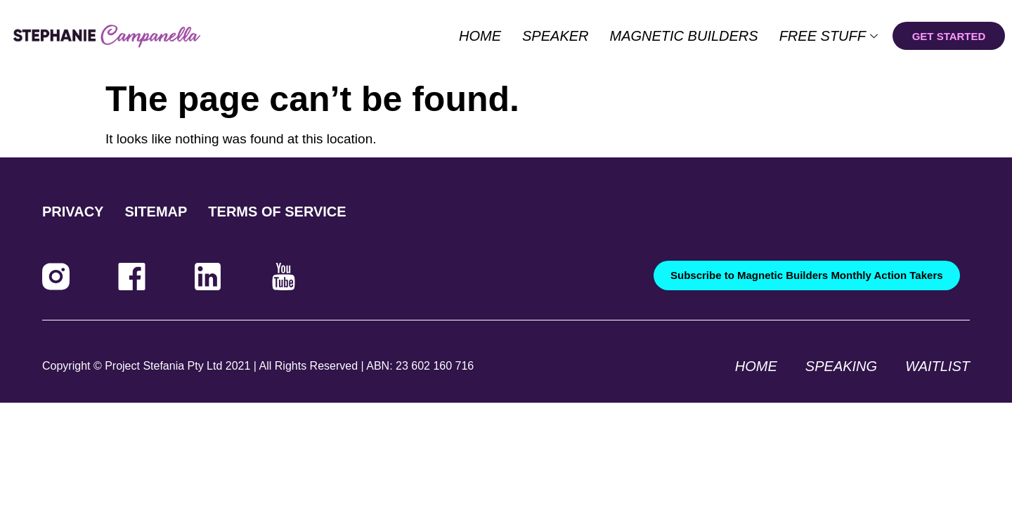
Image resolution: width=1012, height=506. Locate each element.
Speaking (841, 366)
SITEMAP (155, 211)
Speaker (555, 36)
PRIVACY (72, 211)
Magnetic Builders (684, 36)
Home (480, 36)
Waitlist (937, 366)
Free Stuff (828, 36)
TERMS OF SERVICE (277, 211)
